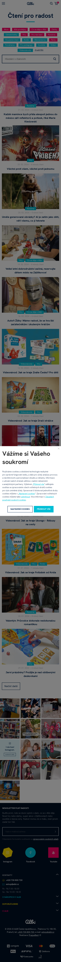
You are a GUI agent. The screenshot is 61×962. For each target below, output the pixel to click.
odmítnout (25, 496)
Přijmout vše (38, 484)
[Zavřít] (59, 448)
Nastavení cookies (27, 493)
